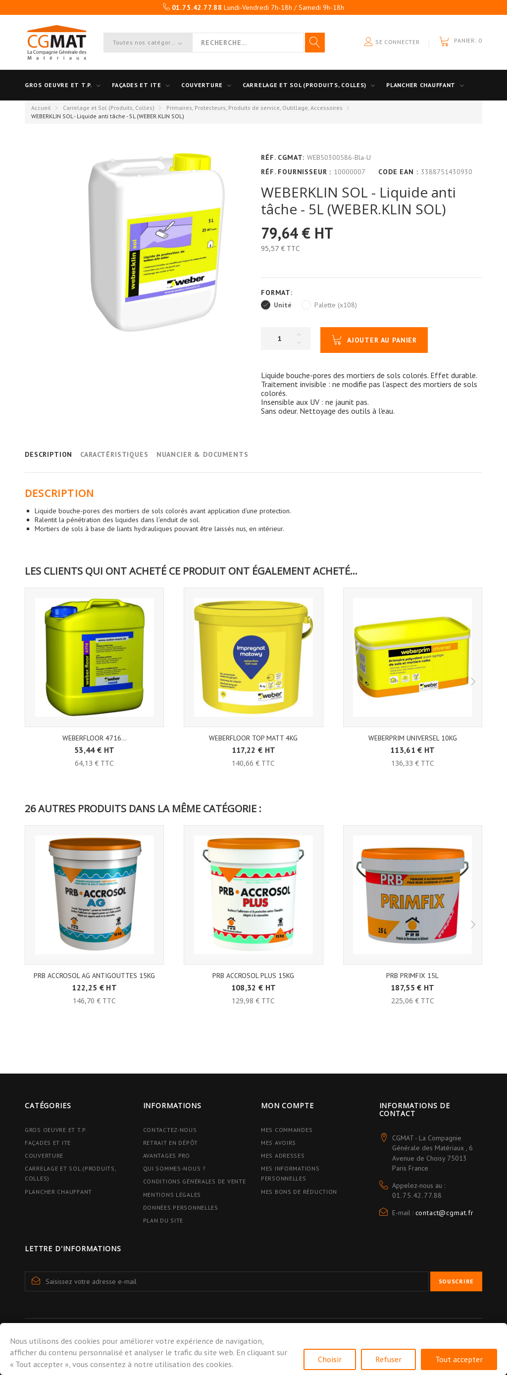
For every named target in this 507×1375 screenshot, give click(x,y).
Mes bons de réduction (299, 1191)
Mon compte (287, 1105)
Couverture (202, 85)
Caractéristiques (114, 454)
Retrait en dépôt (171, 1142)
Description (48, 454)
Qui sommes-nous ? (174, 1168)
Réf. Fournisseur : (296, 171)
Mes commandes (286, 1129)
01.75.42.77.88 (417, 1195)
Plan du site (163, 1220)
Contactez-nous (170, 1129)
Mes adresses (283, 1155)
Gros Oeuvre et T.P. (56, 1129)
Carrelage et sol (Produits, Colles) (304, 85)
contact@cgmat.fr (444, 1212)
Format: (278, 292)
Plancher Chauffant (421, 85)
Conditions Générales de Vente (194, 1181)
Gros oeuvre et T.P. (58, 85)
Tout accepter (459, 1359)
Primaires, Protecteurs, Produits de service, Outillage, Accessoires (254, 107)
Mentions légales (172, 1194)
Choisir (330, 1359)
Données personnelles (180, 1207)
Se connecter (391, 42)
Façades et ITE (136, 85)
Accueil (41, 107)
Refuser (388, 1359)
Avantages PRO (166, 1155)
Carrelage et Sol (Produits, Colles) (108, 107)
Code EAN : (398, 171)
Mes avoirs (278, 1142)
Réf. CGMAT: (282, 157)
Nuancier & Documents (202, 454)
